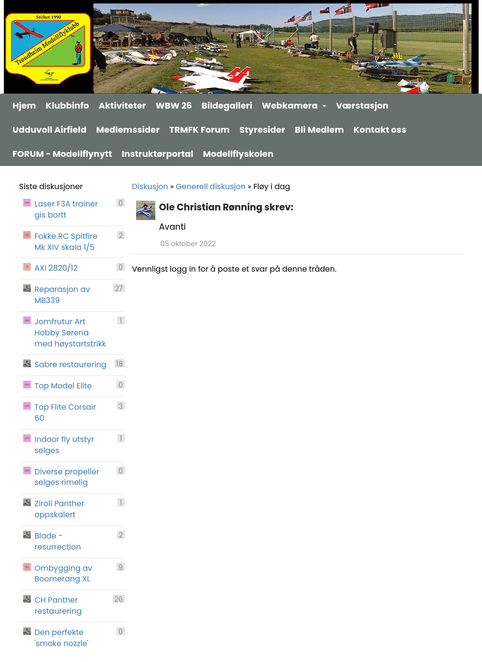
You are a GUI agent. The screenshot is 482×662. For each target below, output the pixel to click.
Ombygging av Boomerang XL (64, 574)
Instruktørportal (157, 154)
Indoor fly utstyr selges (64, 445)
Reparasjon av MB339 (62, 295)
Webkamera (294, 105)
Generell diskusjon (211, 186)
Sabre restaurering (71, 364)
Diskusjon (150, 186)
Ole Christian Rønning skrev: (226, 207)
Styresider (262, 130)
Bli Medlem (319, 130)
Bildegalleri (227, 105)
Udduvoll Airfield (49, 130)
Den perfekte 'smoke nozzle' (62, 638)
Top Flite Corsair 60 (65, 413)
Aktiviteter (122, 105)
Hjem (24, 105)
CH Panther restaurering (58, 606)
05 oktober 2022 (188, 243)
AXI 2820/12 (56, 268)
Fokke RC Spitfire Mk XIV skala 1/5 (66, 242)
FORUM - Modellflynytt (62, 154)
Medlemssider (128, 130)
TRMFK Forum (199, 130)
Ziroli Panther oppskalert (59, 509)
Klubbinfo (67, 105)
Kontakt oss (380, 130)
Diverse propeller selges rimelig (67, 477)
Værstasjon (362, 105)
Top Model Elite (63, 386)
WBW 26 (174, 105)
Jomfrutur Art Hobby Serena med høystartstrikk (70, 333)
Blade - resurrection (58, 541)
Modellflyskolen (238, 154)
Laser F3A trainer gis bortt (66, 210)
